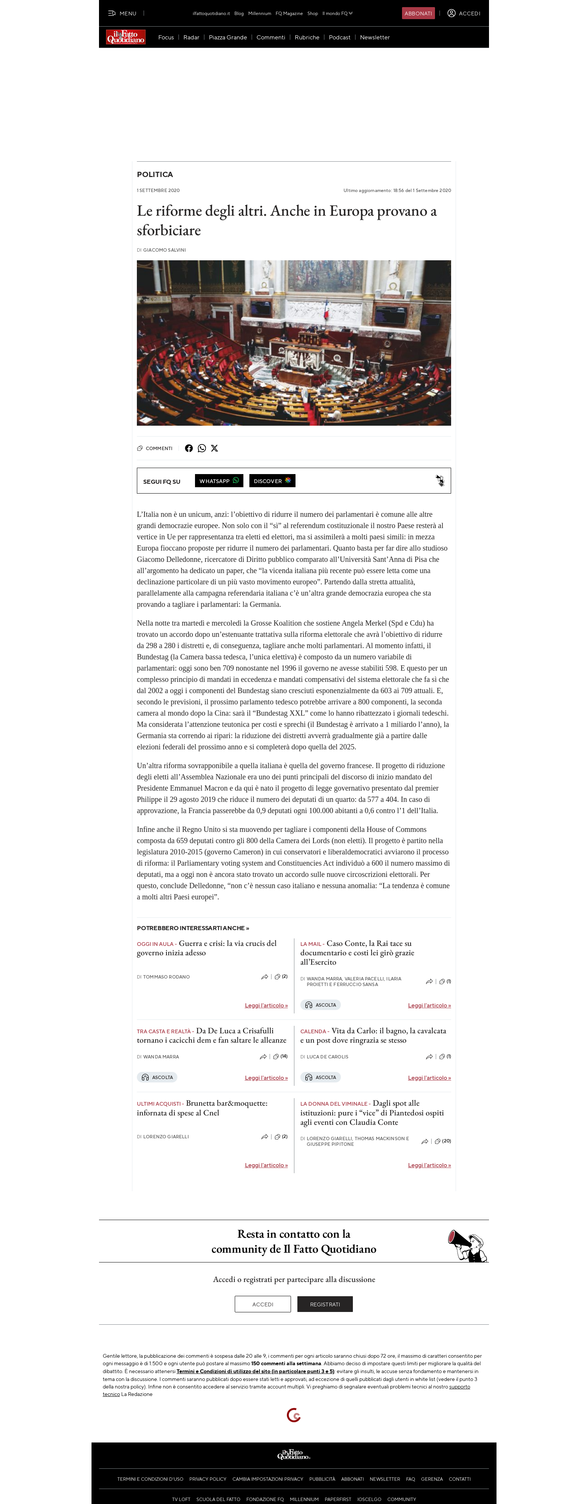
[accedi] (463, 13)
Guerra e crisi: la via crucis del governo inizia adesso (207, 948)
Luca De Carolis (324, 1057)
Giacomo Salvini (161, 250)
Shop (313, 13)
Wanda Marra (158, 1057)
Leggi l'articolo (266, 1005)
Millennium (259, 13)
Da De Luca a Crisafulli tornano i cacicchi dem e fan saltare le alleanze (211, 1035)
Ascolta (320, 1005)
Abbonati (418, 13)
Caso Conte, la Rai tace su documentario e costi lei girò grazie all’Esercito (357, 953)
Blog (239, 13)
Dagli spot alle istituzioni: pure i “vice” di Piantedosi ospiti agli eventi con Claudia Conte (372, 1112)
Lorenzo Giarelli (163, 1136)
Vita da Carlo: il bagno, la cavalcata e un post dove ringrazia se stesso (373, 1035)
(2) (281, 977)
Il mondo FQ (338, 13)
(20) (443, 1141)
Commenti (154, 448)
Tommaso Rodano (163, 977)
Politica (155, 174)
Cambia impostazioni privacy (267, 1479)
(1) (445, 982)
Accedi (263, 1304)
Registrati (325, 1304)
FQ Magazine (289, 13)
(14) (280, 1057)
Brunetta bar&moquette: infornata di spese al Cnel (202, 1107)
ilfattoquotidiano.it (211, 13)
